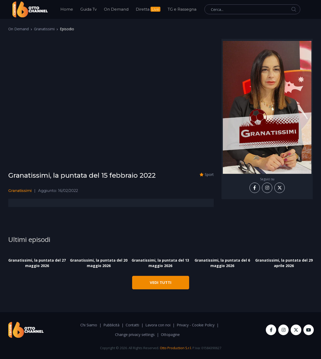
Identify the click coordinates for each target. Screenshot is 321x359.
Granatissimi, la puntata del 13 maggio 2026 (160, 263)
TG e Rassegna (182, 9)
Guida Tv (88, 9)
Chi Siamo (88, 324)
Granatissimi (44, 28)
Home (66, 9)
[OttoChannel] (30, 9)
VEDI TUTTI (161, 282)
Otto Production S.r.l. (176, 348)
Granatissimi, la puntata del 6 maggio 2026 (222, 263)
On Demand (116, 9)
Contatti (132, 324)
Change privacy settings (135, 334)
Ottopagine (170, 334)
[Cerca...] (252, 9)
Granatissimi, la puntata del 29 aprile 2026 (284, 263)
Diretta (148, 9)
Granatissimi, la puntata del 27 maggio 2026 (37, 263)
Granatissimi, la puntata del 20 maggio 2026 (98, 263)
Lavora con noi (157, 324)
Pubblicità (111, 324)
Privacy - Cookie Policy (196, 324)
